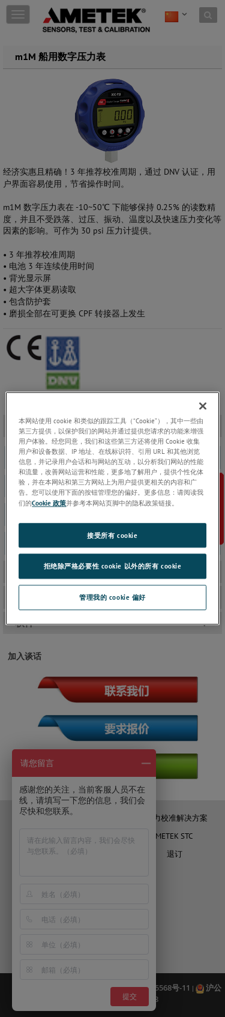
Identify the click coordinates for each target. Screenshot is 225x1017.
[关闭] (203, 406)
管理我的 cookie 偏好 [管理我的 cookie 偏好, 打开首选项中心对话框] (112, 597)
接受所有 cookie (112, 535)
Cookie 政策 (49, 502)
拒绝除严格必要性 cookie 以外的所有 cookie (113, 566)
